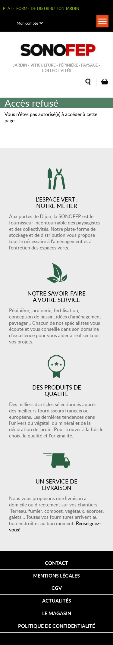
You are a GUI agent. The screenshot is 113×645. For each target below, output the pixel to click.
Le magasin (56, 613)
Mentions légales (56, 575)
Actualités (56, 600)
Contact (56, 562)
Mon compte (27, 23)
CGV (57, 587)
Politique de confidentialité (56, 625)
